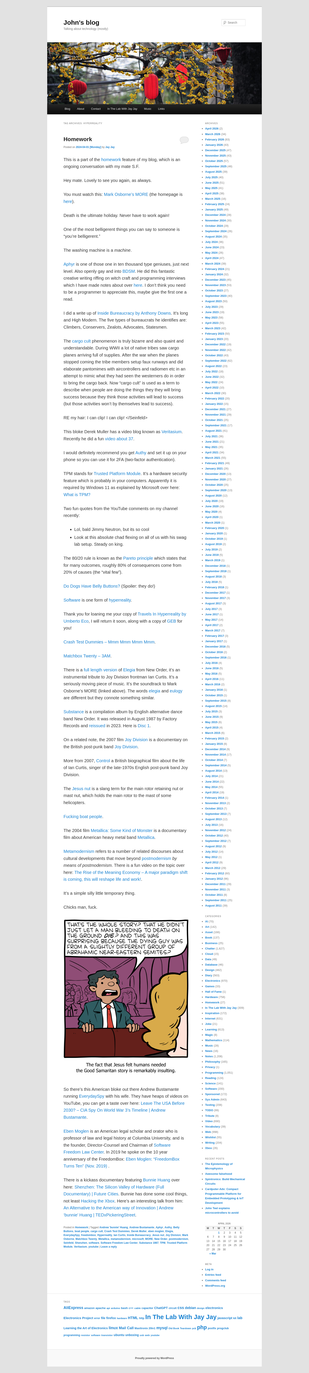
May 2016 (211, 673)
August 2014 (213, 770)
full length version (100, 669)
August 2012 (213, 846)
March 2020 (212, 522)
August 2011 (213, 905)
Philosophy (212, 1061)
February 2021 (214, 463)
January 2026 (214, 144)
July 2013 (211, 824)
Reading (210, 1078)
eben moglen (156, 1231)
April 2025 (211, 193)
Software (72, 600)
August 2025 (213, 171)
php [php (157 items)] (202, 1327)
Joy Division (136, 739)
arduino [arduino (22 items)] (115, 1308)
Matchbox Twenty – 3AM (87, 656)
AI (206, 921)
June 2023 (212, 312)
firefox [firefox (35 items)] (111, 1318)
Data (208, 959)
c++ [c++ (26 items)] (131, 1308)
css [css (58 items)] (180, 1308)
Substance (74, 711)
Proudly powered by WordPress (154, 1358)
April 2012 (211, 862)
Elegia (129, 669)
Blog (67, 108)
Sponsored (212, 1094)
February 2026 (214, 139)
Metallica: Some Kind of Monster (122, 830)
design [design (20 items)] (200, 1308)
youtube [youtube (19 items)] (155, 1335)
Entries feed (213, 1274)
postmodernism (156, 858)
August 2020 (213, 495)
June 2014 (212, 781)
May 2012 (211, 857)
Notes (209, 1056)
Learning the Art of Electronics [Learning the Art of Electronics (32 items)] (86, 1328)
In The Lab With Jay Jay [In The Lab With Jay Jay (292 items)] (181, 1316)
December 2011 (215, 884)
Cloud (209, 953)
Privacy (210, 1067)
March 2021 (212, 457)
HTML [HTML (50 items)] (133, 1318)
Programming (214, 1072)
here (68, 201)
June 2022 (212, 376)
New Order (160, 1238)
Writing (210, 1142)
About (80, 108)
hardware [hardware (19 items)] (122, 1318)
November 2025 (215, 155)
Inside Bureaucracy (139, 1235)
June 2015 (212, 716)
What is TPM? (77, 494)
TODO (209, 1110)
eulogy (176, 691)
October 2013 (214, 808)
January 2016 (214, 689)
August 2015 (213, 706)
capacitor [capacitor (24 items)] (147, 1308)
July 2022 (211, 371)
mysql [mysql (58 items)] (161, 1328)
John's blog (81, 22)
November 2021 (215, 414)
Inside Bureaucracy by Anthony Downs (134, 313)
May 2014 (211, 787)
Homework (78, 139)
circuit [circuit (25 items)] (173, 1308)
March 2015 (212, 733)
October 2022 (214, 355)
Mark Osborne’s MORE (126, 194)
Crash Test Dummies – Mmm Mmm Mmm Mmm (109, 642)
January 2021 (214, 468)
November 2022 (215, 350)
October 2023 (214, 290)
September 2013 (216, 813)
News (208, 1051)
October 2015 (214, 695)
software (94, 1242)
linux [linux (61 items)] (113, 1328)
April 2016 (211, 679)
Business (211, 943)
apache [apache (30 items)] (100, 1308)
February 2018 (214, 587)
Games (209, 986)
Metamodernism (79, 851)
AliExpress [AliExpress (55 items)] (73, 1308)
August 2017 (213, 603)
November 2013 (215, 803)
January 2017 (214, 641)
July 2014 (211, 776)
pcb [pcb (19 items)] (194, 1328)
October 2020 (214, 484)
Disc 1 (144, 725)
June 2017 (212, 614)
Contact (96, 108)
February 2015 (214, 738)
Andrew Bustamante (141, 1227)
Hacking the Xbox (98, 1201)
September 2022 (216, 360)
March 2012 (212, 868)
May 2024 (211, 252)
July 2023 (211, 306)
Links (161, 108)
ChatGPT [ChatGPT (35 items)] (161, 1308)
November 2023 (215, 285)
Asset (209, 932)
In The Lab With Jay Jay (122, 108)
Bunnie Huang (156, 1180)
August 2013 (213, 819)
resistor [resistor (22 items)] (85, 1335)
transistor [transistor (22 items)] (107, 1335)
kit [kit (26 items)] (234, 1318)
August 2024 (213, 236)
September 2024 (216, 231)
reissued (97, 725)
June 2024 (212, 247)
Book (208, 937)
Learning (211, 1029)
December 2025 (215, 150)
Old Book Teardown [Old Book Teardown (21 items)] (179, 1328)
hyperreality (120, 600)
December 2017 (215, 592)
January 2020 (214, 533)
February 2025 (214, 204)
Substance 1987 (149, 1242)
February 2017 (214, 635)
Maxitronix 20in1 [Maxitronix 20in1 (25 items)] (145, 1328)
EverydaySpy (91, 1096)
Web (208, 1132)
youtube (93, 1246)
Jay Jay (110, 147)
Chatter (210, 948)
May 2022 (211, 382)
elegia (154, 691)
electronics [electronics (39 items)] (214, 1308)
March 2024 (212, 263)
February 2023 (214, 333)
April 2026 (211, 128)
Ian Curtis (119, 1235)
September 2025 (216, 166)
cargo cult (81, 341)
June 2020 (212, 506)
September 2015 (216, 700)
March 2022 (212, 393)
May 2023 (211, 317)
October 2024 (214, 225)
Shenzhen (81, 1242)
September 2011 (216, 900)
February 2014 (214, 797)
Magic (209, 1034)
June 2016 (212, 668)
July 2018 (211, 582)
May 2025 (211, 188)
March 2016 (212, 684)
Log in (209, 1269)
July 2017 (211, 609)
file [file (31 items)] (103, 1318)
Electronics (212, 980)
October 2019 (214, 538)
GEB (171, 621)
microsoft (138, 1238)
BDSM (129, 271)
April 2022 (211, 387)
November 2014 (215, 754)
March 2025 (212, 198)
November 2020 (215, 479)
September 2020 (216, 490)
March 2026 (212, 134)
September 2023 (216, 295)
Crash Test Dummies (117, 1231)
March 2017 (212, 630)
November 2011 (215, 889)
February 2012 (214, 873)
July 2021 (211, 436)
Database (211, 964)
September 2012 (216, 841)
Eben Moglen (76, 1131)
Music (147, 108)
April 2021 (211, 452)
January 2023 (214, 339)
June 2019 (212, 554)
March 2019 (212, 560)
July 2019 (211, 549)
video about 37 (119, 438)
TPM (162, 1242)
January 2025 (214, 209)
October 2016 (214, 652)
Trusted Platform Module (117, 473)
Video (209, 1121)
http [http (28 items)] (141, 1318)
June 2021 (212, 441)
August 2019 (213, 544)
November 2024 (215, 220)
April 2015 (211, 727)
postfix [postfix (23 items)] (212, 1328)
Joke (208, 1024)
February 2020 (214, 528)
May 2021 (211, 447)
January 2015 (214, 743)
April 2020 (211, 517)
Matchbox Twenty (86, 1238)
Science (210, 1083)
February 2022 (214, 398)
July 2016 (211, 662)
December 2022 (215, 344)
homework (111, 159)
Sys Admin (212, 1099)
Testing (210, 1104)
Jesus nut (81, 788)
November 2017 (215, 598)
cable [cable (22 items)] (137, 1308)
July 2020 (211, 501)
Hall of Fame (213, 991)
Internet (210, 1018)
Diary (208, 975)
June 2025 (212, 182)
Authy (140, 452)
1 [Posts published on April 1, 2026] (219, 1232)
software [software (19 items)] (95, 1335)
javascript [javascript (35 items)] (224, 1318)
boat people (82, 1231)
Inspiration (212, 1013)
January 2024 (214, 274)
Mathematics (213, 1040)
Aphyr (69, 264)
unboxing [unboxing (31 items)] (132, 1335)
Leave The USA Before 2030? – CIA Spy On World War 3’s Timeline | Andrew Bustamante (124, 1110)
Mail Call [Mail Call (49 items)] (126, 1328)
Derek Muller (139, 1231)
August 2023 (213, 301)
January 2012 (214, 878)
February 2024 (214, 269)
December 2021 (215, 409)
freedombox (88, 1235)
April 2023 (211, 323)
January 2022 (214, 403)
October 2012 (214, 835)
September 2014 (216, 765)
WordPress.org (215, 1285)
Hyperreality (104, 1235)
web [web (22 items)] (147, 1335)
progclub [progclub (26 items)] (223, 1328)
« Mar (212, 1253)
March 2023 (212, 328)
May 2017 (211, 619)
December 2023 (215, 279)
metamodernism (121, 1238)
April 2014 (211, 792)
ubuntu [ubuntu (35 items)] (119, 1335)
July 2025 (211, 177)
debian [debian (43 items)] (190, 1308)
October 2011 (214, 894)
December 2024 (215, 214)
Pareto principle (138, 558)
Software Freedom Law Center (119, 1242)
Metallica (146, 837)
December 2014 (215, 749)
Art (207, 926)
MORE (149, 1238)
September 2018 (216, 571)
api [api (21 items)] (108, 1308)
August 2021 (213, 430)
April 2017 (211, 625)
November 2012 (215, 830)
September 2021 (216, 425)
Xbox (208, 1148)
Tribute (209, 1115)
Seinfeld (69, 1242)
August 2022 (213, 366)
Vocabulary (212, 1126)
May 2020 (211, 511)
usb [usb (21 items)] (142, 1335)
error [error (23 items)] (97, 1318)
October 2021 (214, 420)
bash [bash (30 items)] (124, 1308)
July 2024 (211, 242)
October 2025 (214, 161)
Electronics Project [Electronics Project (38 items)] (78, 1318)
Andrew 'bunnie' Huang (113, 1227)
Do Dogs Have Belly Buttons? (92, 586)
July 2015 (211, 711)
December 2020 (215, 473)
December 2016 (215, 646)
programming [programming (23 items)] (72, 1335)
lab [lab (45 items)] (239, 1318)
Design (209, 970)
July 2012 (211, 851)
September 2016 (216, 657)
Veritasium (172, 431)
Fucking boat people (83, 816)
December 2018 (215, 565)
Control (103, 760)
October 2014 (214, 760)
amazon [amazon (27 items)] (89, 1308)
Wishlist (210, 1137)
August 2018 (213, 576)
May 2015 (211, 722)
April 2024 (211, 258)
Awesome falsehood (218, 1173)
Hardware (211, 997)
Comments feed (215, 1280)
